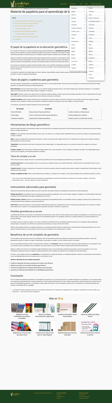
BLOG (86, 4)
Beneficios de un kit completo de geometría (26, 36)
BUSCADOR (64, 4)
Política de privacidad (84, 396)
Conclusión (17, 39)
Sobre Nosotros (60, 396)
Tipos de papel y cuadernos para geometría (26, 23)
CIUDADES (72, 4)
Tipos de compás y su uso (23, 28)
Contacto (59, 394)
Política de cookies (83, 398)
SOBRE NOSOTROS (96, 4)
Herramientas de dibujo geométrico (24, 26)
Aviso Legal (82, 394)
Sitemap (59, 398)
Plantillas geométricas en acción (25, 34)
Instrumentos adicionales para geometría (25, 31)
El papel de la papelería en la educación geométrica (28, 21)
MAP (81, 4)
